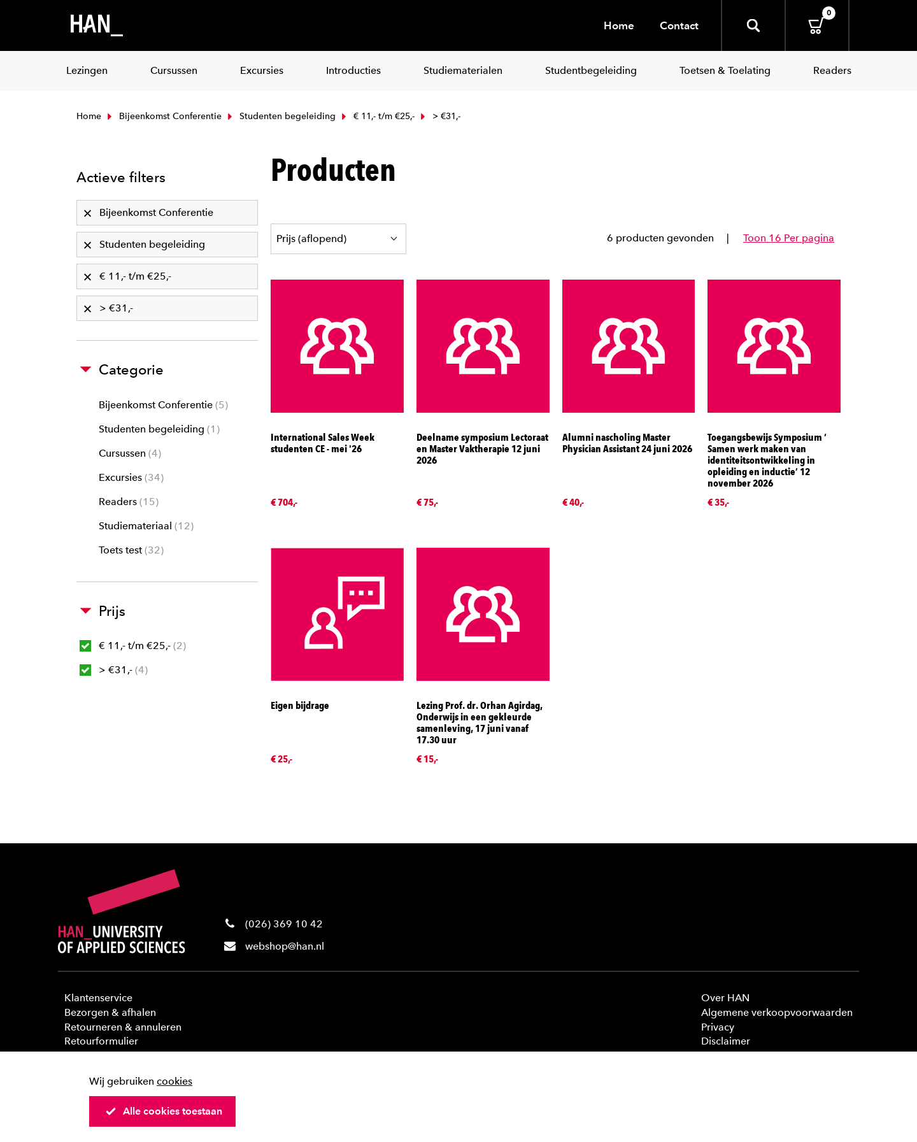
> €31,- (114, 670)
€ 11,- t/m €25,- (377, 116)
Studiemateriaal (146, 526)
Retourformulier (101, 1041)
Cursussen (130, 453)
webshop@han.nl (284, 946)
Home (619, 25)
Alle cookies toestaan (163, 1111)
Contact (679, 25)
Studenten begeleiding (280, 116)
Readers (129, 502)
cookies (174, 1081)
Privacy (717, 1027)
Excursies (131, 477)
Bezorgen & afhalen (110, 1012)
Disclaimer (725, 1041)
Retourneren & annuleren (122, 1027)
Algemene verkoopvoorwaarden (777, 1012)
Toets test (131, 550)
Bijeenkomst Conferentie (163, 116)
